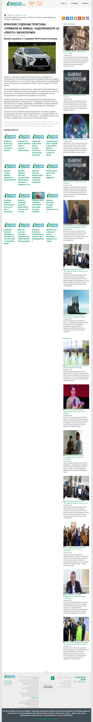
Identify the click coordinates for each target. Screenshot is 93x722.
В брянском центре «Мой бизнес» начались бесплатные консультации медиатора (37, 148)
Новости (63, 3)
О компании (84, 3)
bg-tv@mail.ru (35, 696)
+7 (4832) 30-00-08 (80, 678)
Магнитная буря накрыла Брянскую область (75, 139)
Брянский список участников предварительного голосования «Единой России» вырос (74, 596)
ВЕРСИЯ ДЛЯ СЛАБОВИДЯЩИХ (48, 687)
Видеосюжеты (67, 338)
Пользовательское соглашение (46, 719)
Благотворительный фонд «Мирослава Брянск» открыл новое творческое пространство (74, 548)
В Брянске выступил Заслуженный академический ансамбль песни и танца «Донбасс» (74, 411)
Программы (74, 3)
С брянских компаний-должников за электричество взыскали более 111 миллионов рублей (9, 236)
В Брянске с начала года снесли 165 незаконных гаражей (8, 145)
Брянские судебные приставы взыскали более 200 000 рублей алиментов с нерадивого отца (24, 177)
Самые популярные (69, 24)
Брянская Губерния (8, 682)
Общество (23, 36)
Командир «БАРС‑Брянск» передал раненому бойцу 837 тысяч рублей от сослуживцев (73, 457)
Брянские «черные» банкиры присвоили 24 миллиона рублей (10, 175)
